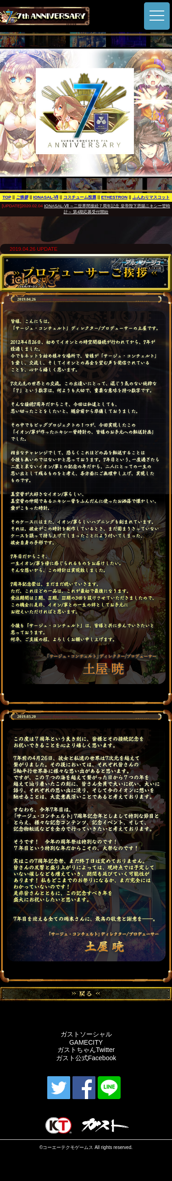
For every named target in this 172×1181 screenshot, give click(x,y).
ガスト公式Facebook (86, 1058)
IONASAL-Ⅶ (45, 197)
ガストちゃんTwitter (86, 1049)
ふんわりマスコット (151, 197)
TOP (6, 197)
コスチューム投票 (79, 197)
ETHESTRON (114, 197)
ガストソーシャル (86, 1034)
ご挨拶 (22, 197)
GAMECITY (86, 1042)
